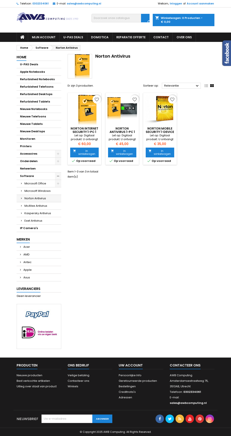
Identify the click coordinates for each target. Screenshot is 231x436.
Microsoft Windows (37, 191)
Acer (26, 247)
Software (27, 176)
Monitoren (27, 139)
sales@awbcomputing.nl (84, 3)
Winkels (73, 386)
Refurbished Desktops (36, 94)
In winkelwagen (84, 152)
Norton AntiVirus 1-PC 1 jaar (122, 131)
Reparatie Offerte (130, 37)
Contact (161, 37)
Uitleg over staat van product (37, 386)
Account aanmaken (200, 3)
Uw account (131, 365)
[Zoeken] (120, 18)
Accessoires (28, 154)
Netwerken (28, 169)
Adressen (125, 397)
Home (21, 57)
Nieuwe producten (29, 375)
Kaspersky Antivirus (37, 213)
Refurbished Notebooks (37, 79)
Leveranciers (28, 288)
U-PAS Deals (73, 37)
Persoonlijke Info (130, 375)
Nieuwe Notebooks (33, 109)
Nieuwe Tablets (31, 124)
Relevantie (182, 85)
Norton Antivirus (35, 198)
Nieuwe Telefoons (33, 116)
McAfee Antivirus (35, 206)
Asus (26, 277)
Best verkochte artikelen (33, 381)
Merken (23, 239)
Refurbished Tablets (35, 102)
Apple (27, 270)
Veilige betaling (78, 375)
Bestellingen (127, 386)
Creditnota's (127, 392)
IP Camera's (29, 228)
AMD (26, 254)
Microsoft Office (35, 183)
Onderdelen (29, 161)
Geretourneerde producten (138, 381)
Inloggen (176, 3)
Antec (27, 262)
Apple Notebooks (32, 72)
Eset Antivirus (33, 221)
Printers (25, 146)
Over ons (184, 37)
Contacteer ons (78, 381)
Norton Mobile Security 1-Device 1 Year (160, 131)
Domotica (99, 37)
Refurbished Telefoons (36, 87)
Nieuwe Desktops (32, 131)
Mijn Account (44, 37)
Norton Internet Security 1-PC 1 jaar (84, 131)
